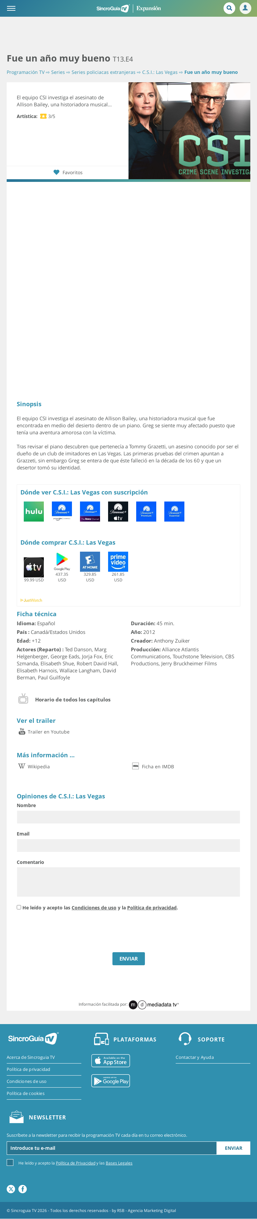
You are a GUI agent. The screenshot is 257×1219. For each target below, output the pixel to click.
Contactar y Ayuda (194, 1057)
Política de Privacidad (75, 1163)
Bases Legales (119, 1163)
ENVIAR (128, 958)
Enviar (233, 1148)
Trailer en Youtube (43, 732)
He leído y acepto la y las (75, 1163)
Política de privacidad (152, 908)
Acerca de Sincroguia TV (31, 1057)
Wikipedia (33, 766)
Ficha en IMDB (152, 766)
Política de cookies (26, 1093)
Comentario (30, 862)
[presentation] (67, 932)
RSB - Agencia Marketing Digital (146, 1210)
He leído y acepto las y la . (100, 908)
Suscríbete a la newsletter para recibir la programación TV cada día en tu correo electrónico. (97, 1135)
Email (23, 833)
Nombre (26, 805)
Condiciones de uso (94, 908)
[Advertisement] (128, 35)
